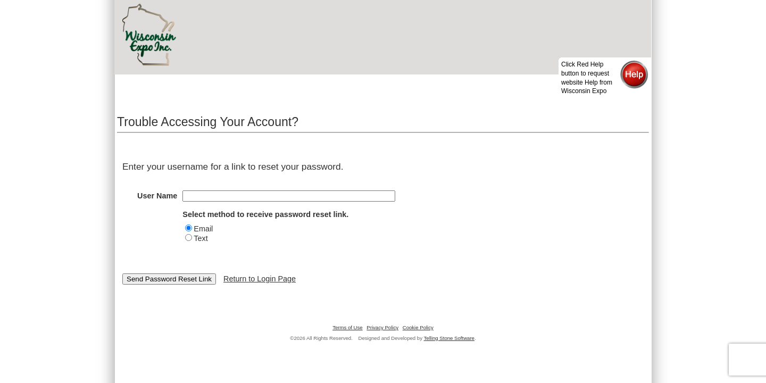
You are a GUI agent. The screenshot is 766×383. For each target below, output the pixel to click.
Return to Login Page (259, 278)
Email (203, 228)
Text (200, 238)
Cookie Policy (418, 327)
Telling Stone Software (449, 338)
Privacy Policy (382, 327)
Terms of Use (347, 327)
